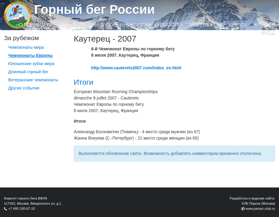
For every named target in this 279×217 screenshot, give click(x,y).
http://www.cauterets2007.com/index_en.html (136, 67)
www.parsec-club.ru (260, 208)
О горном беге (39, 25)
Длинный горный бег (28, 71)
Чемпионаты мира (26, 47)
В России (168, 25)
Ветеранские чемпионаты (33, 79)
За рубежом (205, 25)
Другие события (23, 88)
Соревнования (127, 25)
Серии (237, 25)
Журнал (264, 25)
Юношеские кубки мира (31, 63)
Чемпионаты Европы (30, 55)
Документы (83, 25)
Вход (268, 32)
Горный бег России (94, 9)
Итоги (83, 82)
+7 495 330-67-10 (21, 208)
